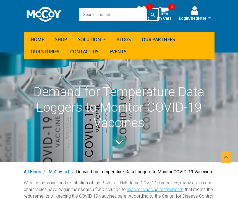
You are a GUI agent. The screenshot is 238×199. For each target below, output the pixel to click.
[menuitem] (37, 36)
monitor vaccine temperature (155, 186)
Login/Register (195, 13)
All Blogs (32, 169)
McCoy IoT (59, 169)
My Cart (166, 13)
